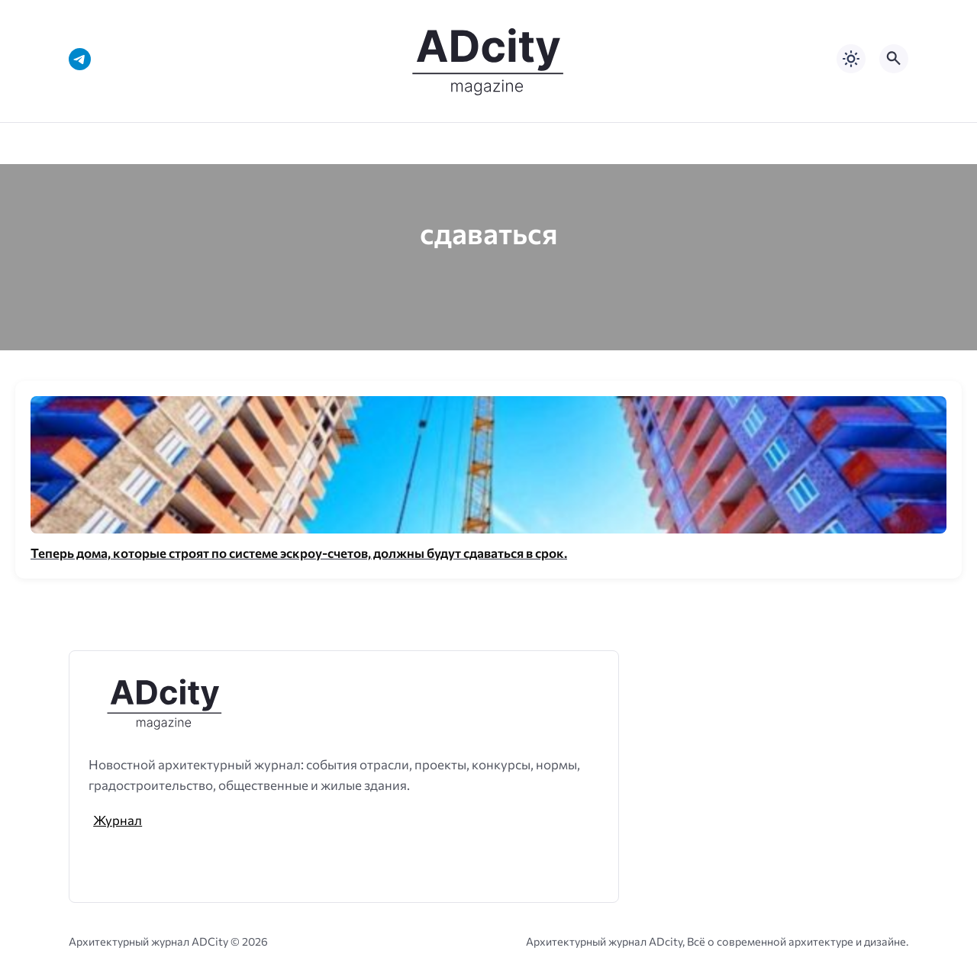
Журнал (117, 819)
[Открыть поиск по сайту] (893, 58)
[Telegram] (80, 59)
